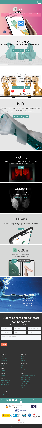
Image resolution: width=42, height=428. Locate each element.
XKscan (22, 358)
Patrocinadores (4, 358)
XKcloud (23, 360)
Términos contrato (25, 381)
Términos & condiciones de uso (28, 375)
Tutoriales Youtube (5, 384)
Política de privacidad (25, 379)
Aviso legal (23, 385)
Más (27, 50)
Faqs (22, 387)
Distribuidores (4, 360)
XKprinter (3, 375)
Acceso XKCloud (18, 50)
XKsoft (22, 356)
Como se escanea (5, 382)
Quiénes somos (4, 356)
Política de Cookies (25, 383)
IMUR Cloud (18, 116)
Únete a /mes (24, 260)
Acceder (2, 365)
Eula (22, 389)
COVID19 (23, 369)
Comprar (3, 370)
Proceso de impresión (5, 380)
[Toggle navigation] (39, 2)
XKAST (22, 365)
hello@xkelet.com (5, 394)
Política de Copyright (25, 377)
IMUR (22, 367)
